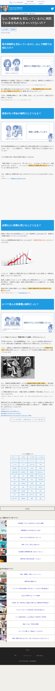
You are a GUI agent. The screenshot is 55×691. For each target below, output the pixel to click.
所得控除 (23, 483)
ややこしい (14, 460)
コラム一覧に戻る (24, 13)
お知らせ (41, 3)
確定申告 (40, 487)
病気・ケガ (32, 487)
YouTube (23, 457)
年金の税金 (40, 479)
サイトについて (27, 655)
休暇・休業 (23, 468)
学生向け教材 (30, 1)
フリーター (14, 464)
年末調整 (23, 479)
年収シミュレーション (30, 3)
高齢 (40, 498)
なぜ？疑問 (5, 29)
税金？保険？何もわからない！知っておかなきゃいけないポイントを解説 (16, 415)
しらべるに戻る (17, 419)
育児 (14, 494)
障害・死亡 (14, 498)
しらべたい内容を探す (16, 2)
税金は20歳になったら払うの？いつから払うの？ (11, 413)
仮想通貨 (14, 468)
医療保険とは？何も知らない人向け (18, 178)
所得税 (32, 483)
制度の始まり (40, 472)
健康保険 (32, 472)
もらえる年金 (40, 457)
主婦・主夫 (32, 464)
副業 (14, 475)
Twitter (27, 509)
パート (40, 460)
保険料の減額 (14, 472)
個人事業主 (23, 472)
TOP (15, 655)
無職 (23, 487)
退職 (40, 494)
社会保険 (14, 490)
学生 (14, 479)
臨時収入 (23, 494)
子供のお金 (40, 475)
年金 (32, 479)
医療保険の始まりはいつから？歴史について (10, 411)
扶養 (40, 483)
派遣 (14, 487)
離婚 (32, 498)
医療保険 (13, 29)
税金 (32, 490)
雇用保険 (23, 498)
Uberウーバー (14, 457)
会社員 (32, 468)
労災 (23, 475)
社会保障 (23, 490)
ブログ (23, 464)
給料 (40, 490)
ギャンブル (32, 460)
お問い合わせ (32, 13)
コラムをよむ (41, 1)
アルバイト (23, 460)
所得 (14, 483)
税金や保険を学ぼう (23, 292)
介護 (40, 464)
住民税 (40, 468)
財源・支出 (32, 494)
